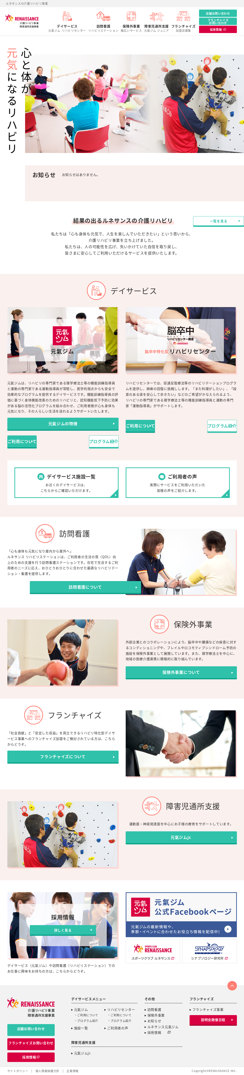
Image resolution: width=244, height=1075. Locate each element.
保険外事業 (131, 28)
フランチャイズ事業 (208, 1010)
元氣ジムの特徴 (63, 426)
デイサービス (67, 28)
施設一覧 (81, 1028)
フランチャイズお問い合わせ (218, 21)
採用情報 (157, 1032)
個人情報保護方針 (47, 1071)
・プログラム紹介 (86, 1021)
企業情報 (73, 1071)
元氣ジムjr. (181, 839)
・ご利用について (86, 1015)
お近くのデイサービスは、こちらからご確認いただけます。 (66, 482)
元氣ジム (81, 1010)
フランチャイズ (183, 28)
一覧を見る (183, 206)
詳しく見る (63, 930)
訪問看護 (103, 28)
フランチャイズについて (63, 760)
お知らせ (154, 1021)
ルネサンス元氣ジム (163, 1027)
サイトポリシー (17, 1071)
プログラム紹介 (91, 441)
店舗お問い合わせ (218, 13)
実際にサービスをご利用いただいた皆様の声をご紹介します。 (177, 482)
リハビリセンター (121, 1010)
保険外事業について (181, 675)
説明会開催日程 (213, 1019)
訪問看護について (63, 589)
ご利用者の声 (117, 1028)
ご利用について (34, 441)
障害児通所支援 (156, 28)
